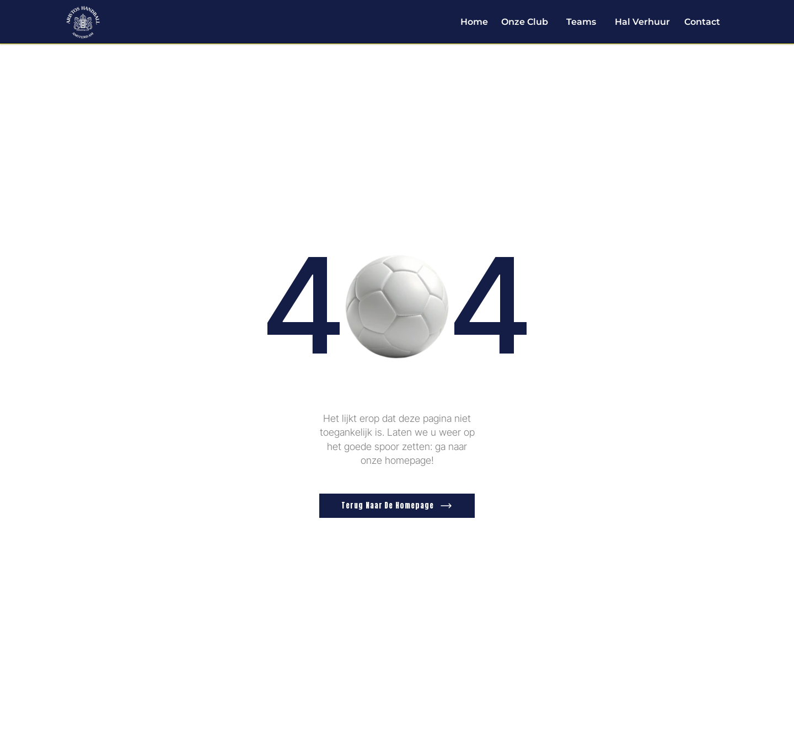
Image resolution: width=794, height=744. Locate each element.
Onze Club (524, 22)
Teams (581, 22)
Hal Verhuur (642, 22)
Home (474, 22)
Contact (702, 22)
